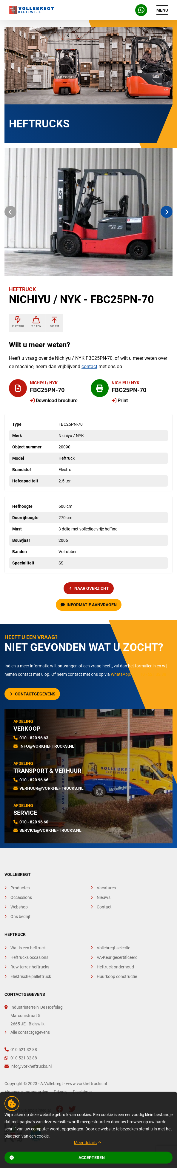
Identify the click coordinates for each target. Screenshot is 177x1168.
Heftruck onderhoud (115, 967)
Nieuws (103, 897)
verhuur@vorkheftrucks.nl (51, 788)
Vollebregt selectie (113, 947)
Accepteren (57, 1157)
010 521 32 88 (20, 1049)
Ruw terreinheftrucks (29, 967)
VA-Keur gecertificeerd (117, 957)
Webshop (19, 907)
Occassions (21, 897)
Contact (104, 907)
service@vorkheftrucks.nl (50, 830)
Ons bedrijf (20, 916)
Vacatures (106, 887)
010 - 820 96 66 (33, 779)
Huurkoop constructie (117, 976)
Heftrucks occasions (29, 957)
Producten (20, 887)
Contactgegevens (33, 694)
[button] (10, 212)
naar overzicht (89, 588)
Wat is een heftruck (28, 947)
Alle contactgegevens (30, 1032)
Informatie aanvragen (89, 604)
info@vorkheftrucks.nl (46, 746)
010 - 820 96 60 (33, 822)
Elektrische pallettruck (30, 976)
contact (89, 366)
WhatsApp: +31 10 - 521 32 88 (138, 674)
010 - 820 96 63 (33, 737)
